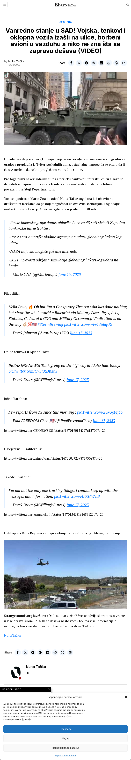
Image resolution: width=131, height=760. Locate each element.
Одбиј (65, 738)
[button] (126, 697)
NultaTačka (12, 635)
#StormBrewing (50, 324)
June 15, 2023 (69, 274)
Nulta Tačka (16, 61)
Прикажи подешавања (65, 747)
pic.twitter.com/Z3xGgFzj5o (100, 412)
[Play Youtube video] (65, 574)
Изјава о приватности (65, 755)
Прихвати (65, 729)
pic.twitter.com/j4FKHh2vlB (77, 496)
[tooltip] (71, 63)
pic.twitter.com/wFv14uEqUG (88, 324)
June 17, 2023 (81, 332)
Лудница (65, 22)
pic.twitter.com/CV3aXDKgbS (33, 371)
